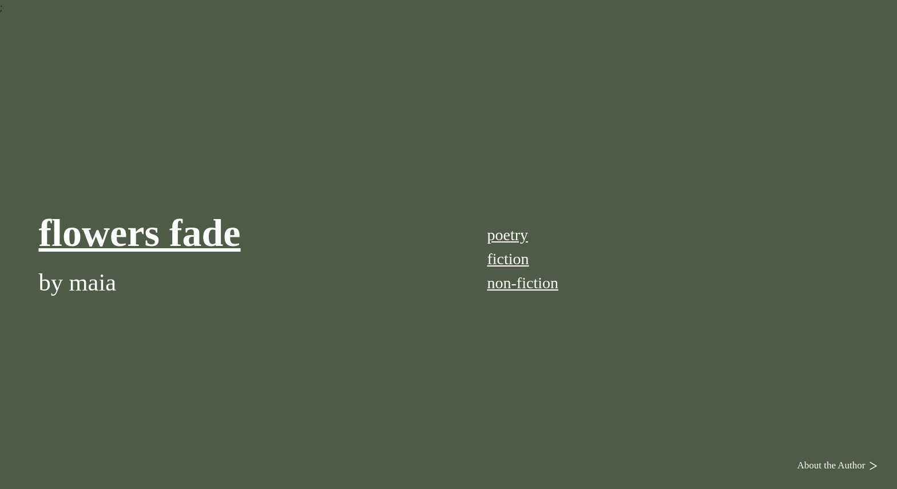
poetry (507, 235)
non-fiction (522, 283)
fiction (508, 259)
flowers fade (139, 233)
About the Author (840, 465)
